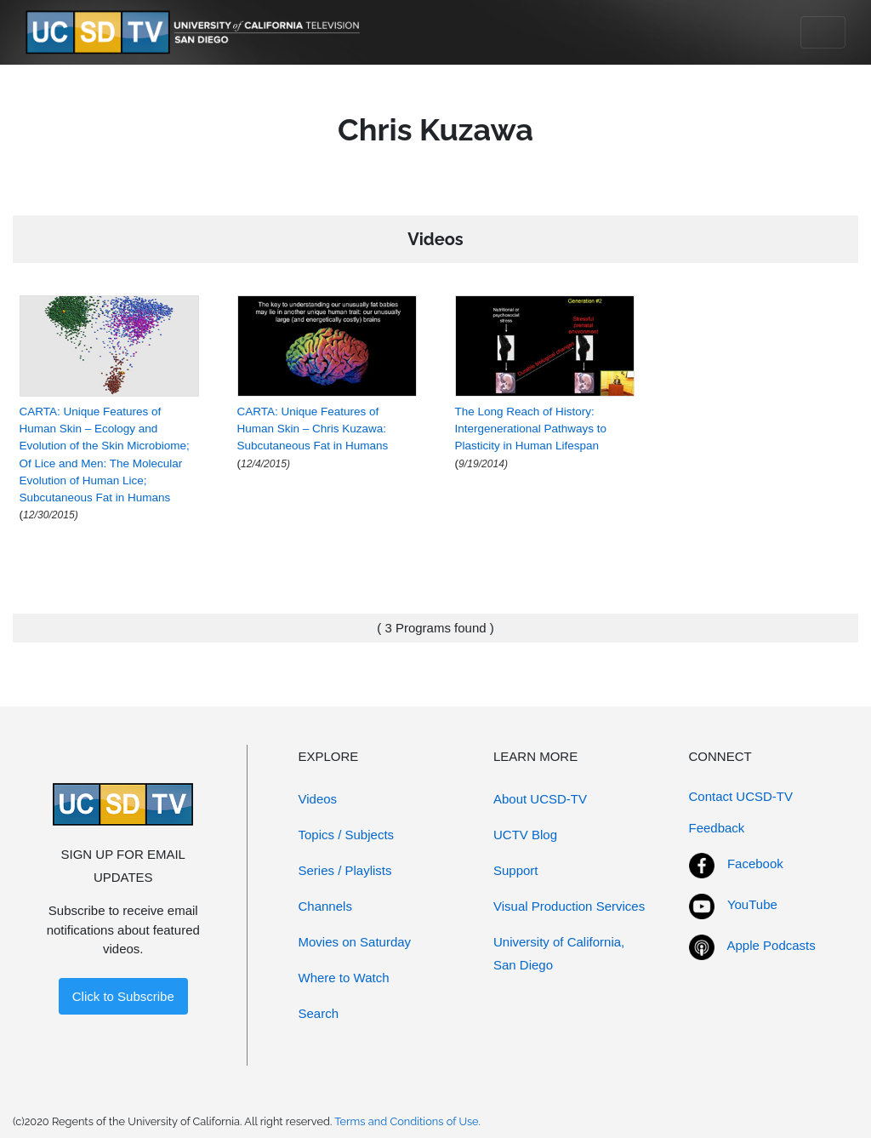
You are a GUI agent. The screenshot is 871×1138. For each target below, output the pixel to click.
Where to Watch (344, 977)
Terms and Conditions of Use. (407, 1121)
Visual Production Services (569, 906)
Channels (325, 906)
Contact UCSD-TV (741, 796)
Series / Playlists (345, 870)
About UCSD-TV (540, 799)
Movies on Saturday (355, 942)
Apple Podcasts (771, 945)
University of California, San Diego (558, 953)
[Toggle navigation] (822, 32)
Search (319, 1013)
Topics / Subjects (347, 834)
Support (515, 870)
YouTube (752, 904)
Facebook (755, 863)
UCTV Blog (525, 834)
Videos (318, 799)
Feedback (717, 828)
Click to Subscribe (123, 996)
